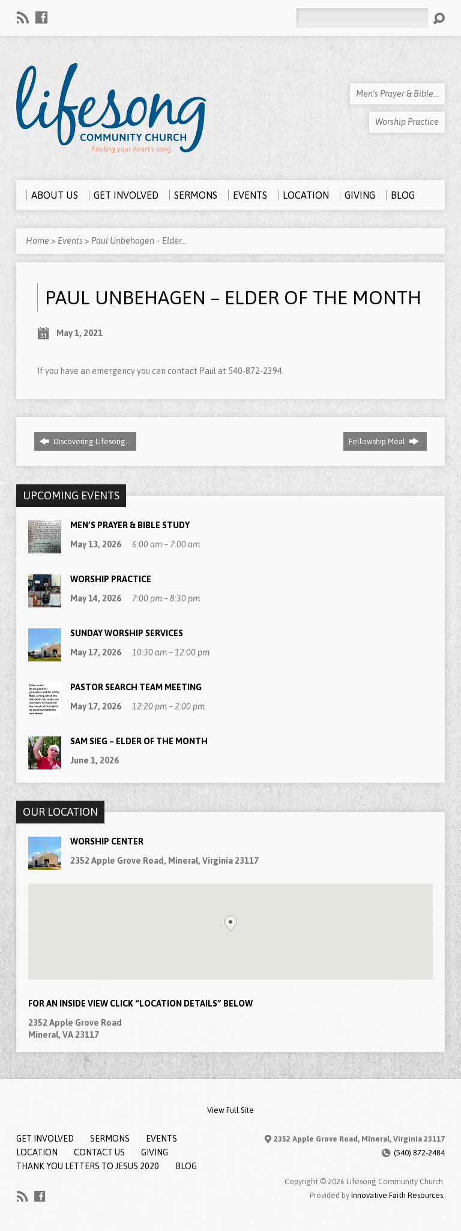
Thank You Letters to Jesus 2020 (87, 1166)
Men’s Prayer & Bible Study (130, 525)
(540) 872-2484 (419, 1152)
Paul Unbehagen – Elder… (139, 240)
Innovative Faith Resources (397, 1195)
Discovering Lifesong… (85, 441)
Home (37, 240)
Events (70, 240)
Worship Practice (110, 579)
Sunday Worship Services (126, 633)
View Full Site (230, 1110)
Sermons (110, 1138)
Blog (186, 1166)
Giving (154, 1152)
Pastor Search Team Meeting (136, 687)
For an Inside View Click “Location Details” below (140, 1003)
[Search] (362, 18)
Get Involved (45, 1138)
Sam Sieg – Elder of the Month (139, 741)
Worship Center (106, 841)
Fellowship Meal (384, 441)
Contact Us (99, 1152)
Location (37, 1152)
